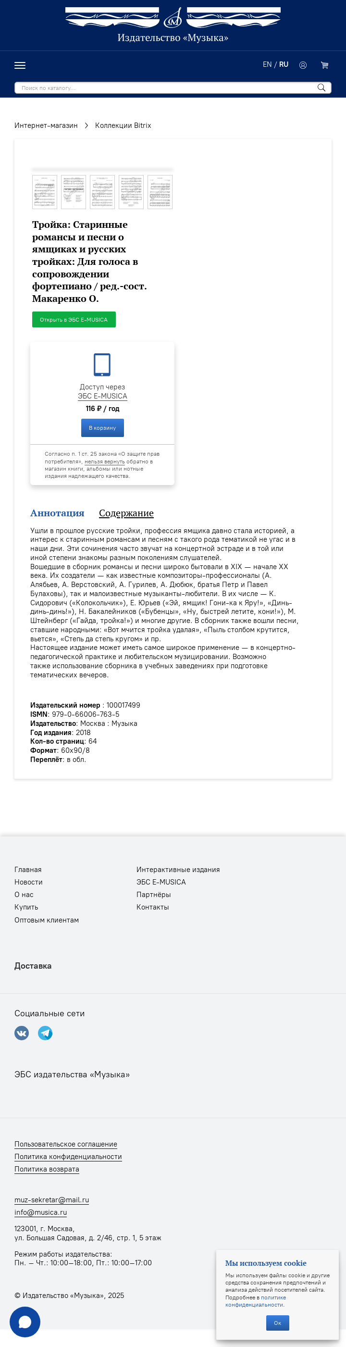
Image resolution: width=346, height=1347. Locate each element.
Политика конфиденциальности (68, 1156)
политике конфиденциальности (255, 1301)
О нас (24, 894)
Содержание (126, 513)
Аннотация (57, 513)
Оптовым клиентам (46, 920)
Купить (26, 907)
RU (283, 64)
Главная (28, 869)
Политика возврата (46, 1169)
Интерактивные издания (178, 869)
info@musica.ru (40, 1212)
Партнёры (153, 894)
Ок (277, 1322)
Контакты (152, 907)
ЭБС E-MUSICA (102, 396)
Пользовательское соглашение (65, 1144)
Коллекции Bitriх (123, 125)
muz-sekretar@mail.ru (51, 1200)
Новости (28, 882)
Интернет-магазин (46, 125)
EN (267, 64)
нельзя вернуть (105, 461)
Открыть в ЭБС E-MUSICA (74, 319)
